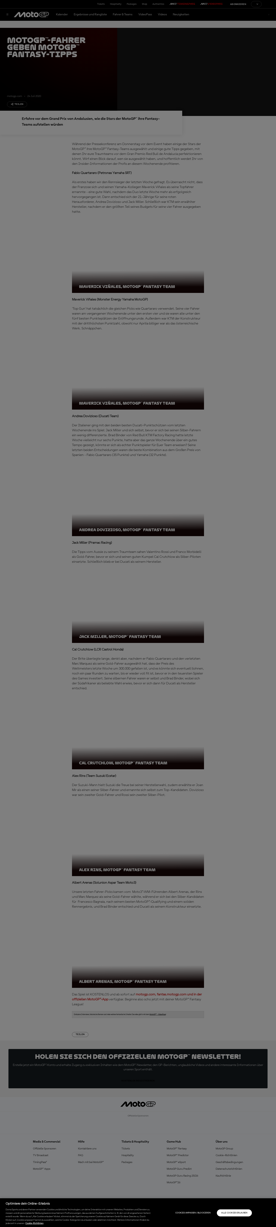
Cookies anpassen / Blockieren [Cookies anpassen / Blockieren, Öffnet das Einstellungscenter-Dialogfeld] (193, 1213)
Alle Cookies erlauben (234, 1213)
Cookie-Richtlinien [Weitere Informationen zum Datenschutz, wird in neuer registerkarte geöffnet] (34, 1223)
